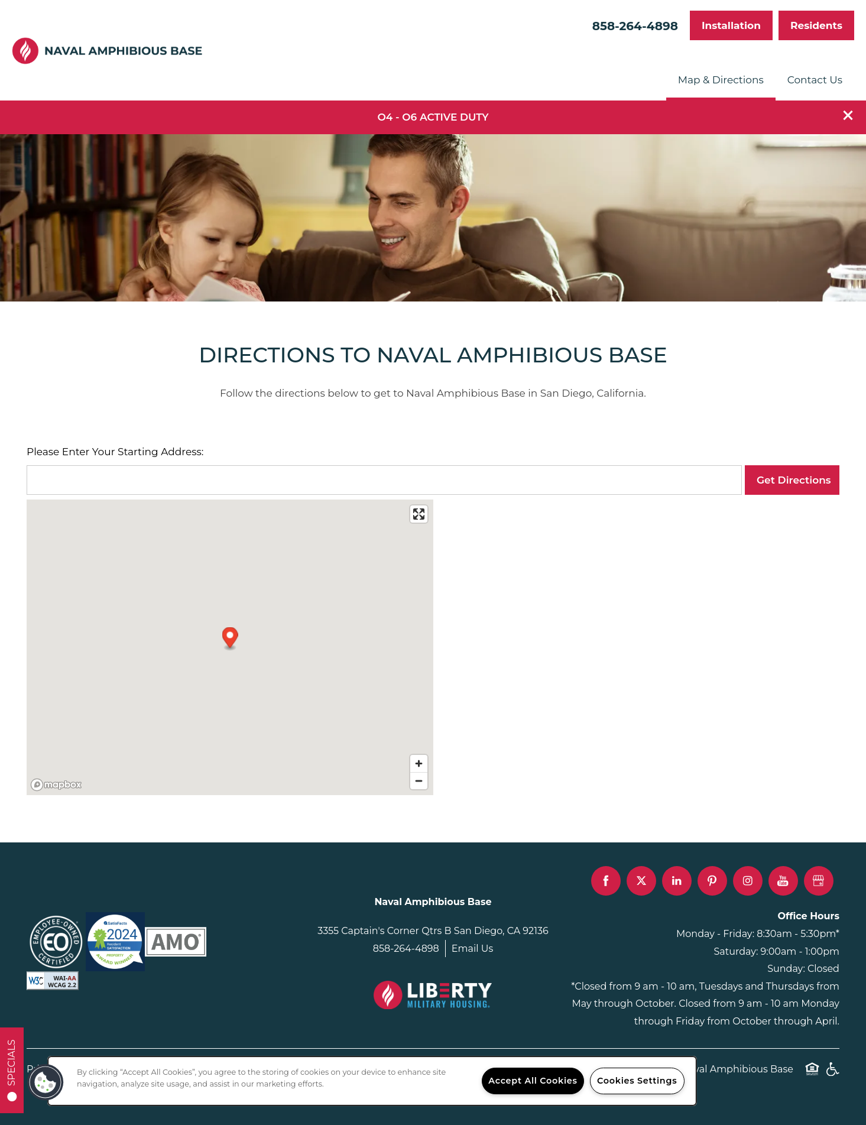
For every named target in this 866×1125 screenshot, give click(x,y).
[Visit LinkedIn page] (677, 881)
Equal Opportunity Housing (812, 1075)
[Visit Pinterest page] (712, 881)
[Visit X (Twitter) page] (641, 881)
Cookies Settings (637, 1080)
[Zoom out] (418, 780)
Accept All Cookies (532, 1080)
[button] (848, 115)
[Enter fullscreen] (418, 514)
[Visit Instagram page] (748, 881)
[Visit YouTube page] (783, 881)
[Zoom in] (418, 763)
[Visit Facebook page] (606, 881)
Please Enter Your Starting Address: (115, 452)
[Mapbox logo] (56, 785)
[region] (372, 1081)
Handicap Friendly (832, 1075)
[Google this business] (818, 881)
